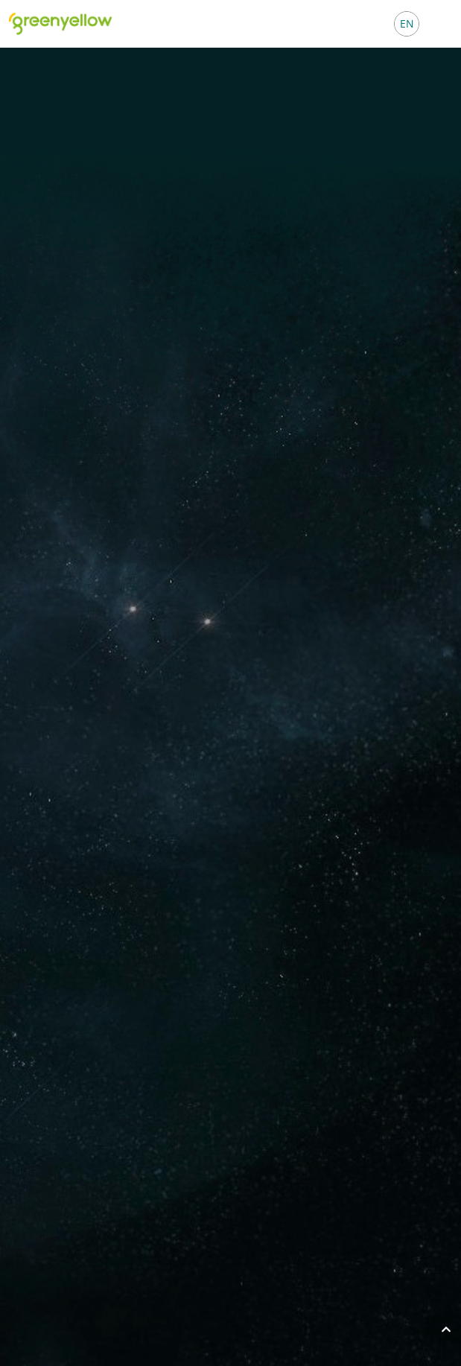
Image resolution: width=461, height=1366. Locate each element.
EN (407, 23)
